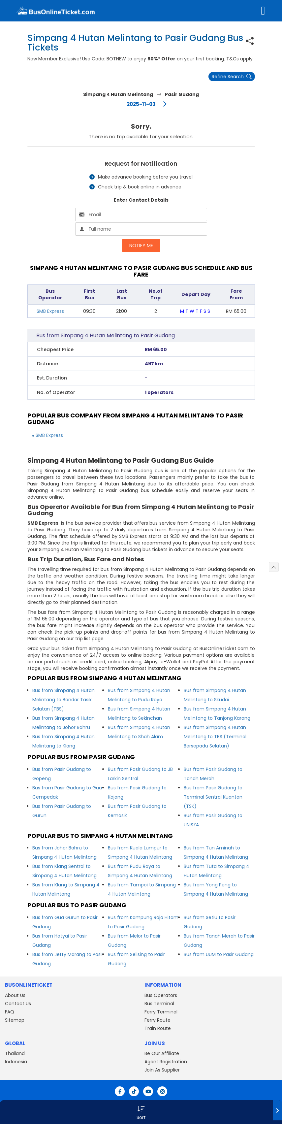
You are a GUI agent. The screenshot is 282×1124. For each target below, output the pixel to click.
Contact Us (18, 1003)
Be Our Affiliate (161, 1053)
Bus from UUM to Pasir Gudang (219, 954)
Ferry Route (157, 1020)
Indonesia (16, 1061)
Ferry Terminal (160, 1011)
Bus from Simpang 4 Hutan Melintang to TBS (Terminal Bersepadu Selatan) (215, 736)
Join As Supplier (162, 1070)
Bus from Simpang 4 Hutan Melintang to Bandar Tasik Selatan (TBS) (63, 699)
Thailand (15, 1053)
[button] (141, 1112)
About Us (15, 995)
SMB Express (50, 311)
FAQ (9, 1011)
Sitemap (14, 1020)
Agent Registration (165, 1061)
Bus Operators (160, 995)
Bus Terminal (159, 1003)
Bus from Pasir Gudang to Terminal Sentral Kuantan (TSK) (213, 797)
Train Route (157, 1028)
